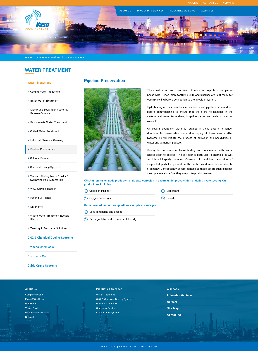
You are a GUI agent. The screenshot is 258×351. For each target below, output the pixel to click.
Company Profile (34, 294)
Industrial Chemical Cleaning (46, 140)
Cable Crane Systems (42, 266)
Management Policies (37, 312)
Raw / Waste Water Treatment (48, 122)
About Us (31, 289)
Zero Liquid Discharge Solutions (48, 228)
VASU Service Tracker (43, 189)
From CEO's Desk (34, 299)
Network (228, 2)
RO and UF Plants (40, 198)
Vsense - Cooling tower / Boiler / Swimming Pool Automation (49, 178)
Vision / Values (33, 308)
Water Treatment (74, 57)
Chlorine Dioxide (39, 158)
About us (125, 10)
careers (193, 2)
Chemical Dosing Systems (45, 167)
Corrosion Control (40, 256)
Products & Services (150, 10)
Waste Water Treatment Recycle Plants (49, 217)
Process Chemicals (41, 247)
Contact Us (210, 2)
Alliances (207, 10)
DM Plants (36, 207)
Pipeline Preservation (42, 149)
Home (28, 57)
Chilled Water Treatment (44, 131)
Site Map (173, 308)
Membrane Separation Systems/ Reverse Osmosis (49, 111)
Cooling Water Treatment (45, 92)
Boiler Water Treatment (44, 101)
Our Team (30, 303)
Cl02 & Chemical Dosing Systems (50, 238)
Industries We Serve (182, 10)
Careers (172, 302)
